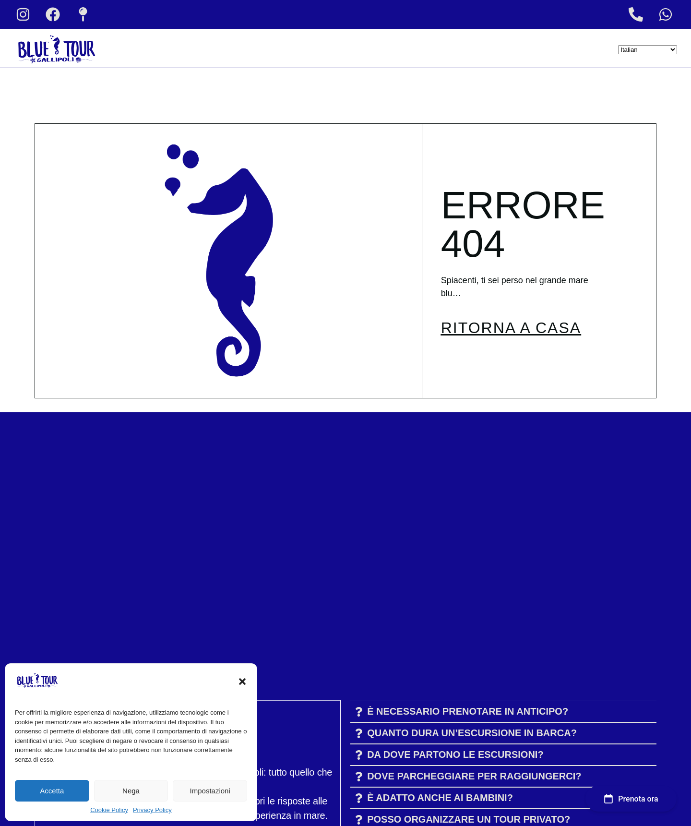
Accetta (52, 791)
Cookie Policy (109, 810)
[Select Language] (647, 49)
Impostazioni (210, 791)
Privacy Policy (152, 810)
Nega (131, 791)
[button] (242, 681)
